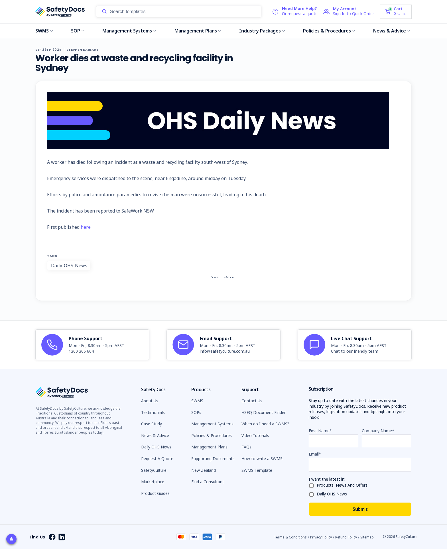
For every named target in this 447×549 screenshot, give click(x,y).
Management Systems (129, 31)
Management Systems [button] (212, 423)
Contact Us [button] (251, 400)
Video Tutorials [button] (255, 435)
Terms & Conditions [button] (290, 537)
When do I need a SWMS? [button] (265, 423)
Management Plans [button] (209, 447)
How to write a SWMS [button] (262, 458)
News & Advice (391, 31)
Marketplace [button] (152, 481)
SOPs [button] (196, 412)
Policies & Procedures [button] (211, 435)
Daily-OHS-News (69, 265)
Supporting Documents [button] (213, 458)
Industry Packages (262, 31)
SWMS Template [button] (256, 470)
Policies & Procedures (329, 31)
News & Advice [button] (155, 435)
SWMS (44, 31)
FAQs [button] (246, 447)
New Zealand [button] (203, 470)
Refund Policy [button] (346, 537)
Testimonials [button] (153, 412)
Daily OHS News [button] (156, 447)
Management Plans (197, 31)
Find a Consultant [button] (207, 481)
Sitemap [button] (367, 537)
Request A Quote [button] (157, 458)
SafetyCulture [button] (153, 470)
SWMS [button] (197, 400)
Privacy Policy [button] (321, 537)
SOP (77, 31)
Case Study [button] (151, 423)
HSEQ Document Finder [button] (263, 412)
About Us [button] (149, 400)
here (86, 227)
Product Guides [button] (155, 493)
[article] (92, 344)
